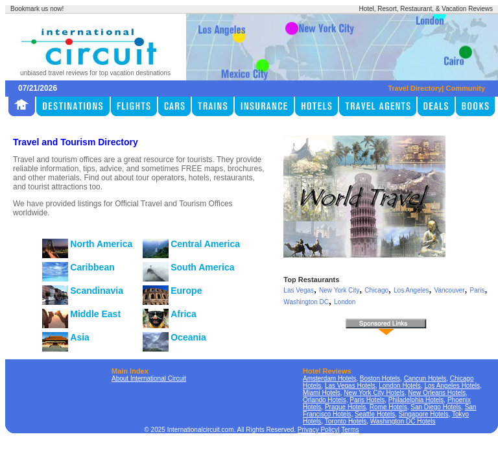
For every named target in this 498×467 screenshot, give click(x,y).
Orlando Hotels (324, 399)
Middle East (95, 314)
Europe (186, 290)
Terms (350, 429)
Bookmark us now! (37, 8)
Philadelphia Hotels (416, 399)
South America (202, 267)
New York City (339, 290)
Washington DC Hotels (403, 421)
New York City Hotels (374, 392)
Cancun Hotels (425, 378)
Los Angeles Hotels (452, 385)
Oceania (188, 337)
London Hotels (400, 385)
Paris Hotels (367, 399)
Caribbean (92, 267)
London (344, 301)
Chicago (376, 290)
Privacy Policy (318, 429)
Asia (79, 337)
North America (101, 244)
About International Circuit (149, 378)
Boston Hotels (380, 378)
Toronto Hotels (345, 421)
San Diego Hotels (435, 407)
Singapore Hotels (424, 414)
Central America (205, 244)
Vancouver (449, 290)
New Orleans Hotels (437, 392)
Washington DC (306, 301)
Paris (477, 290)
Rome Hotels (388, 407)
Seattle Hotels (375, 414)
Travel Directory (415, 88)
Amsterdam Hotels (329, 378)
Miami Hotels (321, 392)
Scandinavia (96, 290)
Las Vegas (298, 290)
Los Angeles (411, 290)
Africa (183, 314)
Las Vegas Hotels (350, 385)
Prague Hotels (345, 407)
